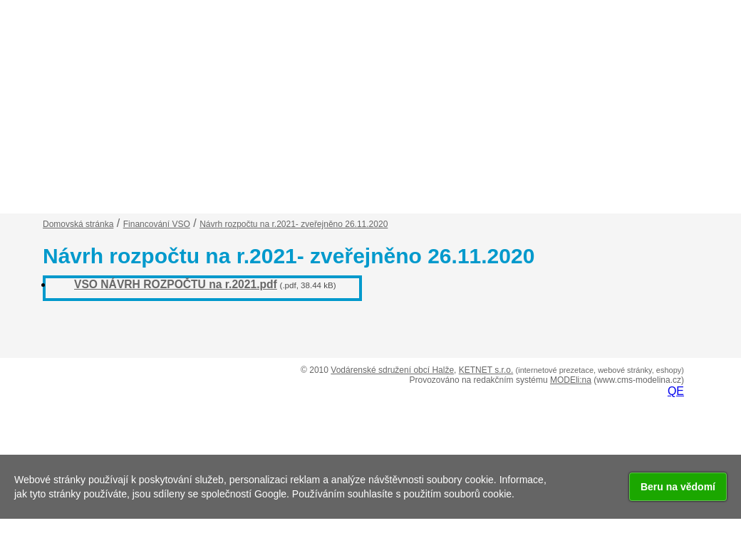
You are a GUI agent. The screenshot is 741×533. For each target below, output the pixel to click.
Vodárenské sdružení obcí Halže (392, 370)
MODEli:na (570, 380)
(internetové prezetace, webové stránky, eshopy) (600, 370)
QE (676, 391)
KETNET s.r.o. (486, 370)
